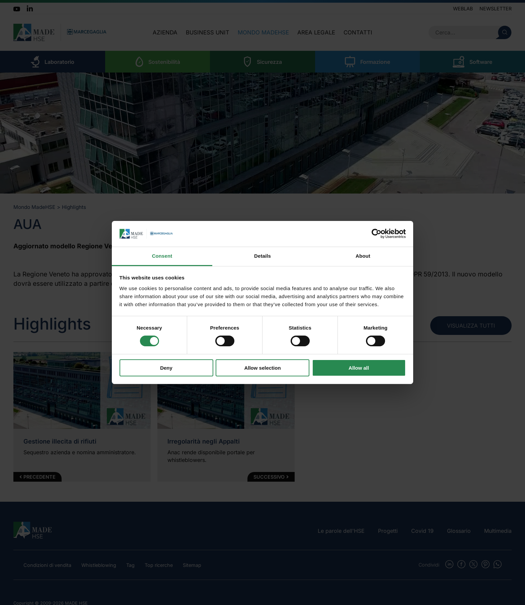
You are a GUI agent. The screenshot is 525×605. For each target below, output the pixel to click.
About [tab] (363, 256)
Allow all (359, 368)
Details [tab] (262, 256)
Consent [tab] (162, 256)
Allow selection (262, 368)
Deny (166, 368)
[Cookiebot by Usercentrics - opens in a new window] (376, 234)
